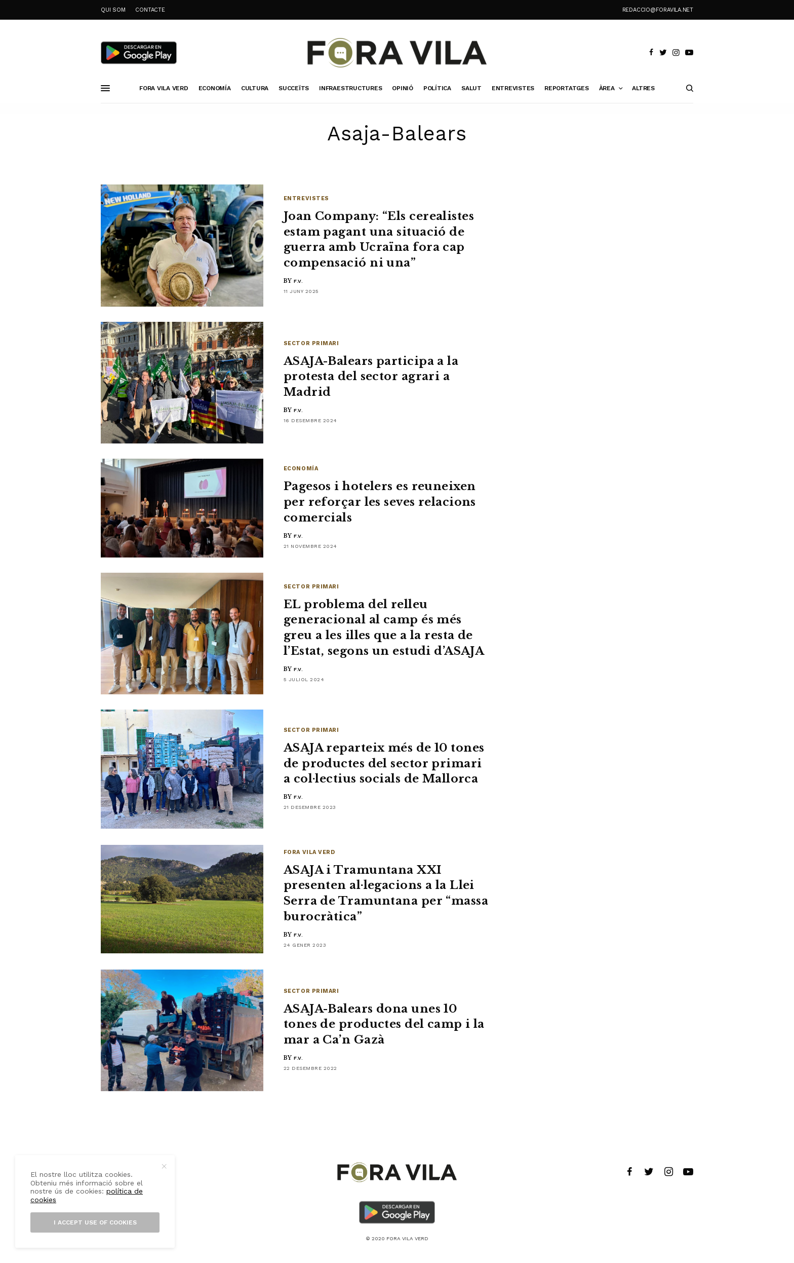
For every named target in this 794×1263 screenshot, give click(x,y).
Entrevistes (306, 198)
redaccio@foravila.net (657, 10)
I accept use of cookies (95, 1222)
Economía (301, 468)
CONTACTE (150, 10)
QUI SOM (113, 10)
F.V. (298, 281)
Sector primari (311, 343)
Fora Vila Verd (309, 852)
